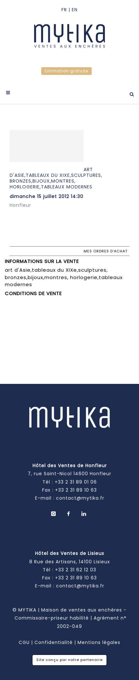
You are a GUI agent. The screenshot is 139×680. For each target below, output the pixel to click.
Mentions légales (99, 642)
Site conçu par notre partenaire (69, 659)
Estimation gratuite (66, 71)
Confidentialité (53, 642)
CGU (24, 642)
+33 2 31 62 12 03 (75, 570)
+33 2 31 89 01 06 (76, 482)
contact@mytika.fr (80, 498)
